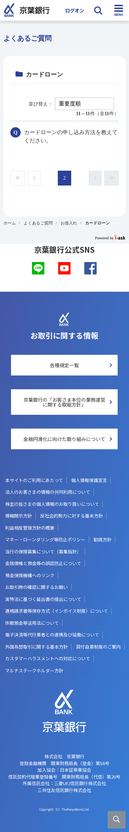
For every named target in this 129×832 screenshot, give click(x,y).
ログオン (74, 10)
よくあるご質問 (38, 223)
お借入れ (69, 223)
